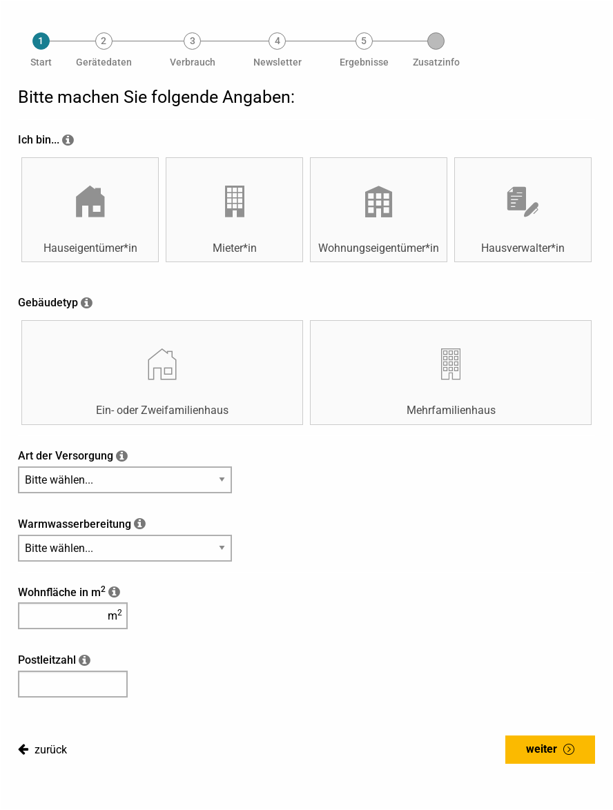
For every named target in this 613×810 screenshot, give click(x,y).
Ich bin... (38, 139)
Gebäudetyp (48, 302)
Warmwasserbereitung (74, 524)
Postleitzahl (47, 659)
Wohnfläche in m (62, 592)
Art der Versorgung (65, 455)
